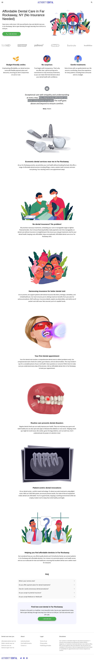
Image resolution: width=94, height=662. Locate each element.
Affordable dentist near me (8, 641)
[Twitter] (21, 658)
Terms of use (43, 641)
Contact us (23, 645)
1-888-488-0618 (11, 34)
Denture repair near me (7, 647)
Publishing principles (45, 645)
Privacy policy (43, 643)
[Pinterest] (27, 658)
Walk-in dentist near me (7, 643)
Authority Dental (25, 641)
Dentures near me (6, 645)
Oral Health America (26, 643)
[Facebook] (24, 658)
